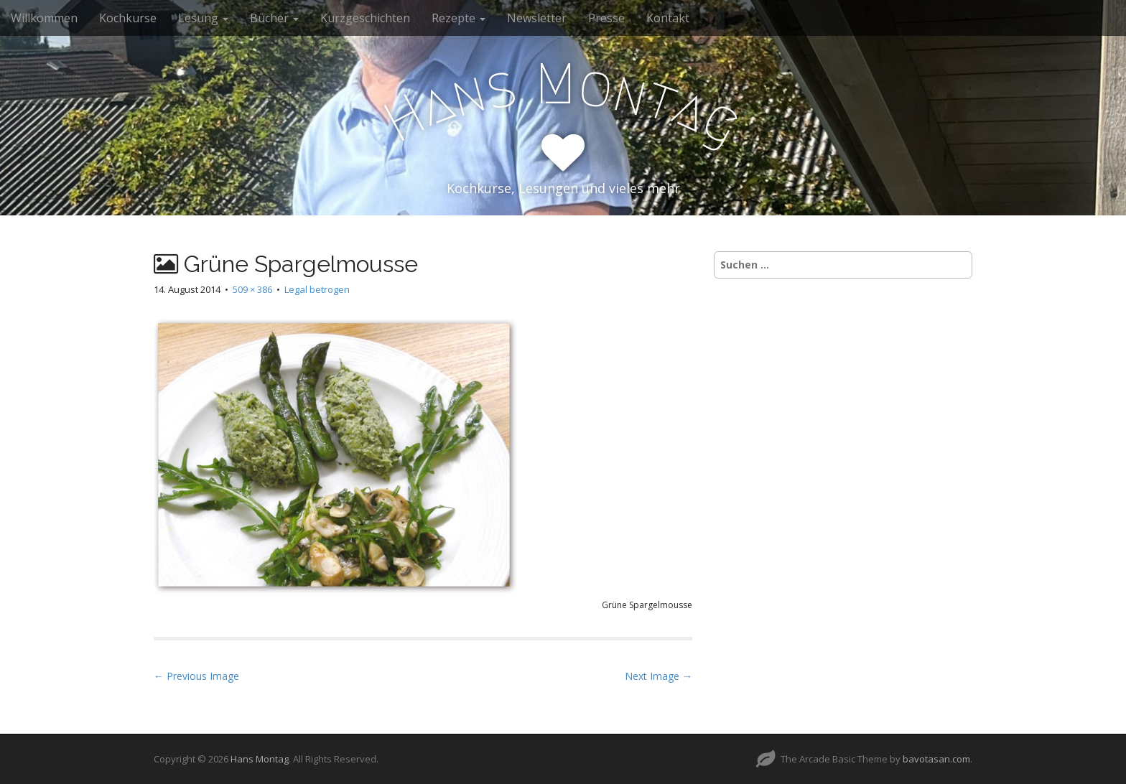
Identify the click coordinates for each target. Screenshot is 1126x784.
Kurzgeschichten (365, 18)
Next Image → (658, 676)
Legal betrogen (317, 289)
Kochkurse (128, 18)
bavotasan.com (936, 758)
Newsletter (537, 18)
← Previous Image (196, 676)
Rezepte (458, 18)
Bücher (274, 18)
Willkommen (44, 18)
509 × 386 (252, 289)
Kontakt (667, 18)
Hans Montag (260, 758)
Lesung (203, 18)
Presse (606, 18)
